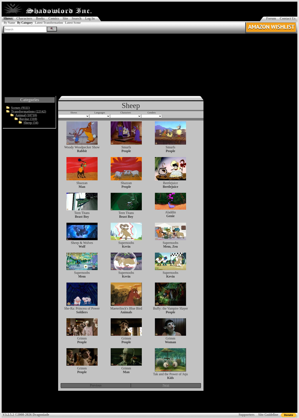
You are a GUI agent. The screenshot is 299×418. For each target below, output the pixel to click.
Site (65, 18)
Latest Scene (73, 22)
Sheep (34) (30, 122)
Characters (24, 18)
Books (40, 18)
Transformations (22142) (28, 111)
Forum (271, 18)
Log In (90, 18)
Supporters (246, 414)
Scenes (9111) (20, 107)
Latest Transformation (49, 22)
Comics (53, 18)
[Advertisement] (149, 65)
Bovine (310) (28, 119)
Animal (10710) (26, 115)
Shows (8, 18)
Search (76, 18)
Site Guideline (268, 414)
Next (166, 385)
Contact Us (287, 18)
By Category (25, 22)
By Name (9, 22)
